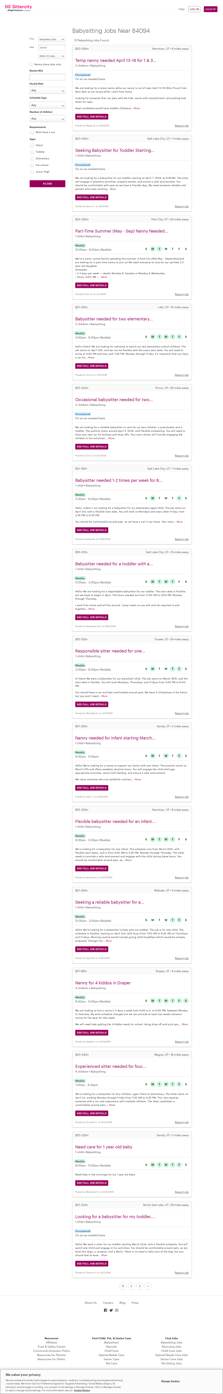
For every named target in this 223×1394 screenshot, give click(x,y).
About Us (90, 1302)
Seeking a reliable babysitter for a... (109, 902)
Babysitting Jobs (171, 1342)
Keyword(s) (36, 70)
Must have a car (45, 132)
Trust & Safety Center (51, 1346)
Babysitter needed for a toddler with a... (114, 563)
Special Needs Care (111, 1355)
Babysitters (111, 1342)
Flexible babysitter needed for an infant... (115, 821)
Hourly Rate (36, 83)
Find (32, 38)
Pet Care (111, 1363)
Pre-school (42, 165)
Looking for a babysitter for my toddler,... (115, 1216)
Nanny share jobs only (47, 64)
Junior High (42, 171)
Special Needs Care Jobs (171, 1355)
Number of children (41, 111)
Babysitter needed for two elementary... (114, 318)
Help (182, 9)
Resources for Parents (51, 1355)
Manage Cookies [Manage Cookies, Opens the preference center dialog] (170, 1381)
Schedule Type (38, 97)
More (137, 108)
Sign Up (210, 9)
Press (135, 1302)
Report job (182, 125)
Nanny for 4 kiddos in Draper (103, 982)
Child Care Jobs (171, 1350)
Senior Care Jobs (171, 1359)
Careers (108, 1302)
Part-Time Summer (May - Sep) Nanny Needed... (121, 230)
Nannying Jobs (171, 1346)
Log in (194, 9)
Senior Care (111, 1359)
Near (32, 47)
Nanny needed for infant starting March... (115, 737)
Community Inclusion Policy (51, 1350)
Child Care (111, 1350)
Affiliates (51, 1342)
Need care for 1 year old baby (103, 1146)
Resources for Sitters (51, 1359)
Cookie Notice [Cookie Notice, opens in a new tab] (82, 1390)
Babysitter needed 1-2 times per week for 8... (118, 480)
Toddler (40, 151)
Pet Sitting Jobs (171, 1363)
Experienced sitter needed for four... (110, 1066)
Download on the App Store (111, 1324)
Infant (39, 145)
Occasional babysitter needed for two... (114, 399)
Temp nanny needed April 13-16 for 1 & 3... (116, 60)
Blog (122, 1302)
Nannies (111, 1346)
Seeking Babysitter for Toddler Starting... (115, 150)
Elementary (42, 158)
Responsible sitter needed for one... (110, 650)
